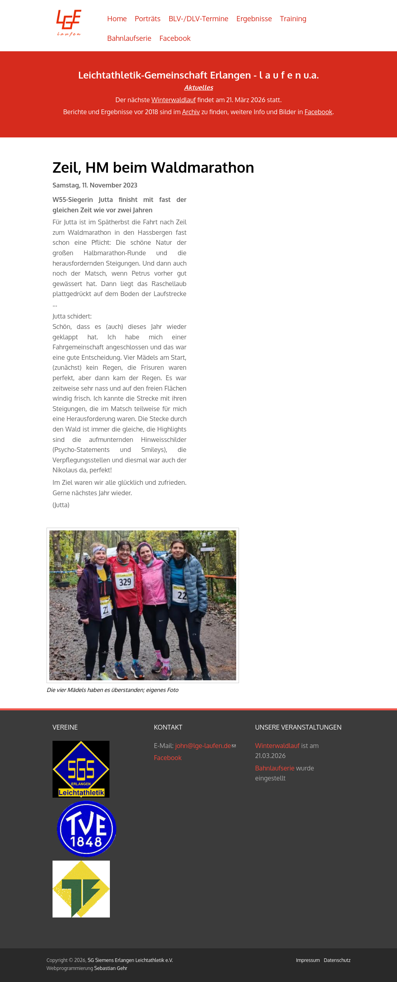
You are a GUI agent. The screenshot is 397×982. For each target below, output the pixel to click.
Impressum (308, 960)
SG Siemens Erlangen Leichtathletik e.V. (130, 960)
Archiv (191, 112)
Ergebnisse (254, 18)
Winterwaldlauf (174, 100)
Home (117, 18)
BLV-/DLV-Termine (198, 18)
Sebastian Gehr (110, 968)
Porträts (147, 18)
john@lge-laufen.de (205, 746)
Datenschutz (337, 960)
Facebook (175, 38)
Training (293, 18)
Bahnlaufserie (129, 38)
